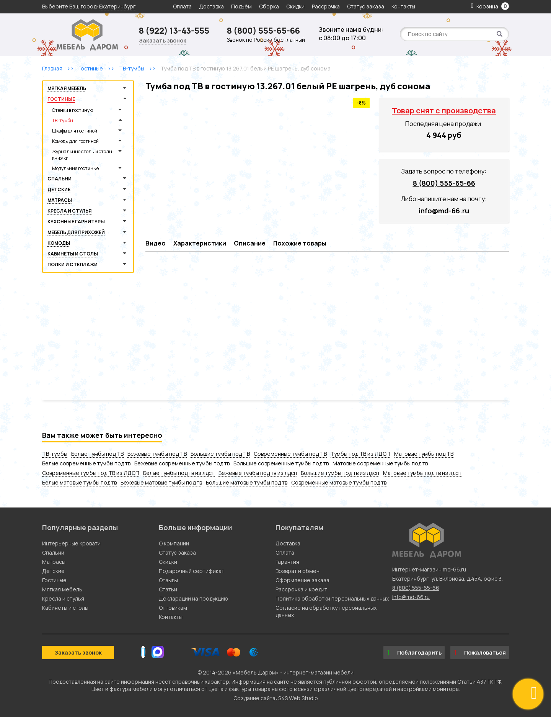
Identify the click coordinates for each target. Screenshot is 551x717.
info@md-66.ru (444, 210)
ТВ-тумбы (62, 120)
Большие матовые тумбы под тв (246, 482)
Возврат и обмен (298, 571)
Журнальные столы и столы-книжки (83, 154)
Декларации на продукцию (193, 598)
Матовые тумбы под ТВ (423, 453)
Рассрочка (326, 6)
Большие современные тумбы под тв (281, 463)
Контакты (403, 6)
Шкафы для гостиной (74, 131)
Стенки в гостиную (72, 110)
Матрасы (59, 200)
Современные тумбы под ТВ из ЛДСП (90, 472)
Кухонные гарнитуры (76, 221)
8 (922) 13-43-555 (174, 30)
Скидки (296, 6)
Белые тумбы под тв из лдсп (179, 472)
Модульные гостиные (75, 168)
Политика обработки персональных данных (332, 598)
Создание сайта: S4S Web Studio (275, 698)
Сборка (269, 6)
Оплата (182, 6)
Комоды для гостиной (75, 141)
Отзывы (168, 580)
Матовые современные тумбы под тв (380, 463)
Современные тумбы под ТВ (290, 453)
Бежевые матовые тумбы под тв (161, 482)
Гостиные (61, 99)
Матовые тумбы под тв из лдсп (422, 472)
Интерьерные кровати (71, 543)
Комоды (58, 243)
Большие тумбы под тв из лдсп (340, 472)
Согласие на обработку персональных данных (326, 611)
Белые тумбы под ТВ (97, 453)
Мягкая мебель (66, 88)
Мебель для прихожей (76, 232)
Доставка (211, 6)
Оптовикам (173, 607)
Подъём (241, 6)
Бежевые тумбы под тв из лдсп (257, 472)
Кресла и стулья (69, 211)
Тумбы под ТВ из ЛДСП (360, 453)
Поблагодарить (414, 652)
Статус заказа (365, 6)
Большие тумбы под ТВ (220, 453)
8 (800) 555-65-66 (263, 30)
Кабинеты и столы (72, 253)
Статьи (168, 589)
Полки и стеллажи (72, 264)
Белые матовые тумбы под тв (79, 482)
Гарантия (287, 561)
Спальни (59, 178)
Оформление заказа (302, 580)
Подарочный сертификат (191, 571)
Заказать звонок (162, 40)
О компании (174, 543)
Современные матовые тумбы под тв (338, 482)
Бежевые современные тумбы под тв (182, 463)
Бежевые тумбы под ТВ (157, 453)
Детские (58, 189)
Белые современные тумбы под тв (86, 463)
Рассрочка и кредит (301, 589)
